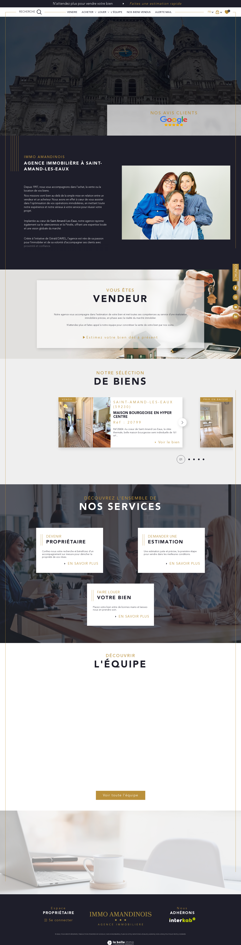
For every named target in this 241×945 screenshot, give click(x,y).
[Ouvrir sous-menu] (95, 12)
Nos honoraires (112, 937)
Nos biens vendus (139, 12)
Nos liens (160, 937)
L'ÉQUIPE (116, 12)
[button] (182, 423)
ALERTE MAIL (163, 12)
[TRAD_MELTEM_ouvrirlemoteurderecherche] (30, 12)
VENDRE (72, 12)
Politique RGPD (171, 937)
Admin (152, 937)
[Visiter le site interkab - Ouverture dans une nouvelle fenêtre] (182, 923)
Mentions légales (140, 937)
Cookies (182, 937)
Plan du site (126, 937)
